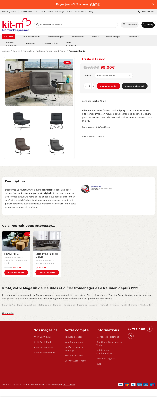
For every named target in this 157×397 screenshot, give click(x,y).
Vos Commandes (74, 336)
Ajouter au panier (108, 86)
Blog (98, 357)
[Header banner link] (74, 4)
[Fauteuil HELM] (16, 241)
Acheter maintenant (134, 86)
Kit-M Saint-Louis (43, 330)
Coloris (87, 75)
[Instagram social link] (131, 330)
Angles (38, 263)
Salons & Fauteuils (22, 51)
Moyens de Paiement (107, 330)
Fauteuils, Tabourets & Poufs (50, 51)
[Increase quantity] (93, 86)
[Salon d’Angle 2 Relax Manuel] (47, 241)
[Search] (76, 25)
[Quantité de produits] (89, 86)
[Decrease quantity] (85, 86)
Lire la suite (8, 307)
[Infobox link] (146, 11)
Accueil (6, 51)
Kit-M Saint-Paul (42, 336)
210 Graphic (69, 378)
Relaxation (48, 263)
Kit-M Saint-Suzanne (44, 346)
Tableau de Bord (73, 330)
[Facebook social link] (149, 323)
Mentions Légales (105, 352)
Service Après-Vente (76, 354)
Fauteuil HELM (11, 254)
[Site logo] (16, 24)
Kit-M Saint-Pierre (43, 341)
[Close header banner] (153, 4)
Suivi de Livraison (74, 349)
